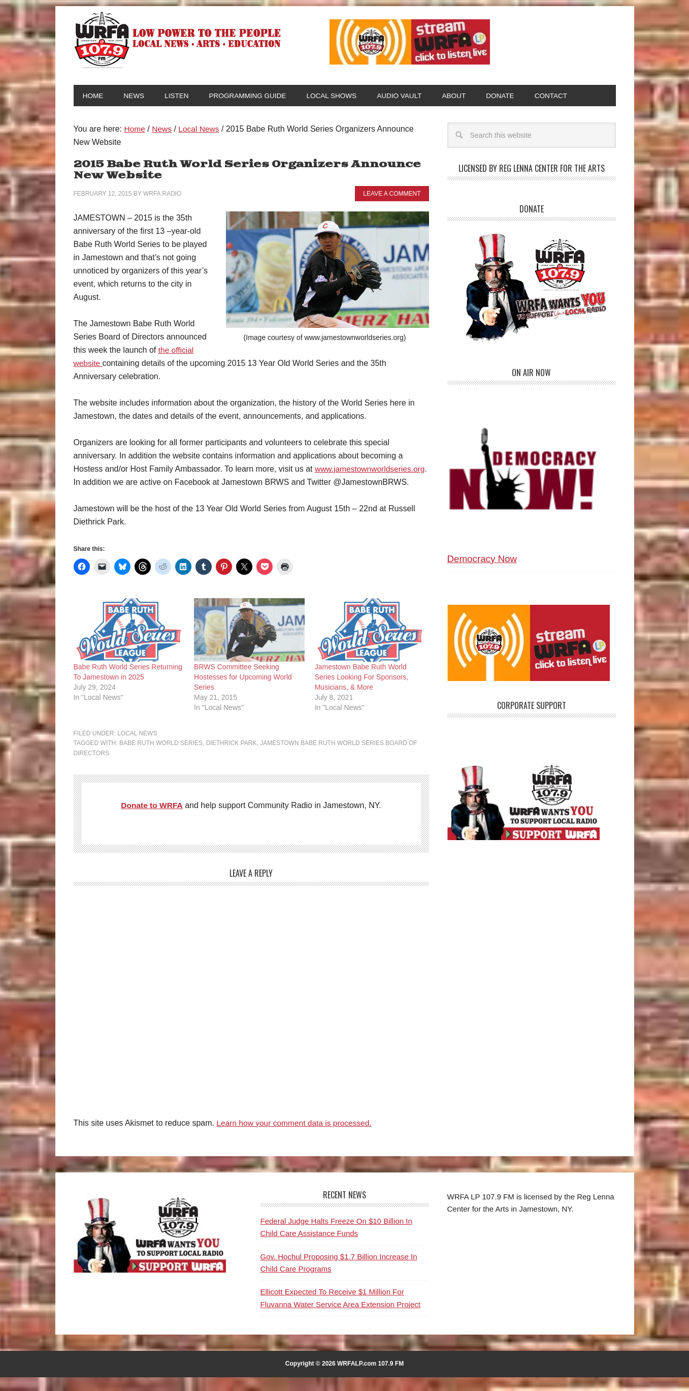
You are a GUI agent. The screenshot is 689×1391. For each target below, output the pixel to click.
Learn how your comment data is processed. (296, 1137)
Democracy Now (482, 559)
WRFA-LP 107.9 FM (178, 39)
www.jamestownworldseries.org (130, 483)
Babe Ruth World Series (161, 757)
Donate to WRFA (152, 819)
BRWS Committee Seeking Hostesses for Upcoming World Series (243, 690)
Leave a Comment (391, 194)
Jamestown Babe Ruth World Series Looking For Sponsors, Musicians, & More (361, 690)
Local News (137, 747)
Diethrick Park (231, 757)
